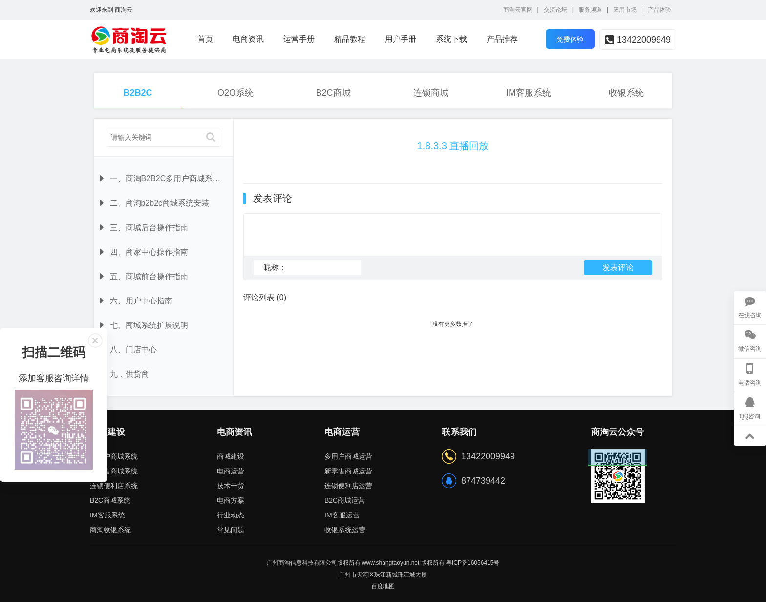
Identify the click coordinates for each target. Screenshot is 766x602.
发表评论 (618, 272)
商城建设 (230, 456)
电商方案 (230, 500)
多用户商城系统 (114, 456)
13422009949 (638, 39)
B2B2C (137, 93)
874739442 (483, 481)
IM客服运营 (342, 515)
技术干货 (230, 486)
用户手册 (400, 39)
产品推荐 (502, 39)
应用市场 (625, 9)
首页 (205, 39)
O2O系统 (235, 93)
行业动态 (230, 515)
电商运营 (230, 471)
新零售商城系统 (114, 471)
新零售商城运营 (348, 471)
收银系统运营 (344, 530)
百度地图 (383, 586)
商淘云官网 (517, 9)
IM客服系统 (528, 93)
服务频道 (590, 9)
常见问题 (230, 530)
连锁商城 (430, 93)
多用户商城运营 (348, 456)
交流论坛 (555, 9)
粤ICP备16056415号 (472, 562)
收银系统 (626, 93)
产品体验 (659, 9)
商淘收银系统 (110, 530)
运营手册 (299, 39)
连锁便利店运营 (348, 486)
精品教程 (349, 39)
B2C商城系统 (110, 500)
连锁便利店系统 (114, 486)
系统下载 (451, 39)
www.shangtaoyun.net (390, 562)
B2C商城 (333, 93)
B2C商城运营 (344, 500)
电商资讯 (248, 39)
